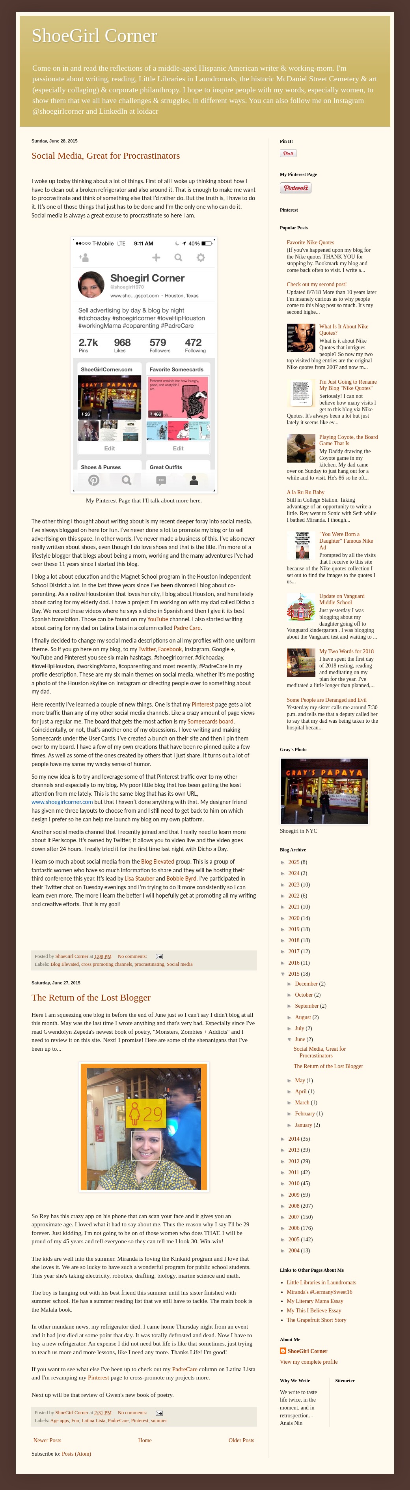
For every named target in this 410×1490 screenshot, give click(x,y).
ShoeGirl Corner (94, 35)
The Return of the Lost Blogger (91, 997)
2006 (295, 1228)
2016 (295, 963)
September (307, 1006)
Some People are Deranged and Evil (327, 700)
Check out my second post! (317, 284)
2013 (295, 1150)
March (303, 1103)
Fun (75, 1420)
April (301, 1092)
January (304, 1125)
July (300, 1028)
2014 (295, 1139)
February (305, 1114)
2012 (295, 1161)
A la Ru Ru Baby (306, 492)
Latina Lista (94, 1420)
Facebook (170, 649)
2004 (295, 1251)
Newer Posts (47, 1440)
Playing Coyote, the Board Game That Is (348, 440)
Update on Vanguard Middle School (342, 599)
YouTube (157, 619)
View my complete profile (309, 1362)
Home (145, 1440)
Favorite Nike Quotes (311, 243)
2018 (295, 940)
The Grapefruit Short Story (317, 1320)
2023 (295, 885)
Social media (179, 964)
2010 (295, 1183)
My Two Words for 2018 (346, 651)
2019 (295, 929)
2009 (295, 1195)
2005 (295, 1240)
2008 (295, 1206)
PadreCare (185, 1369)
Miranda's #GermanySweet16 (319, 1292)
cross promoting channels (106, 964)
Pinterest (203, 704)
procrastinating (149, 964)
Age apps (59, 1420)
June (300, 1039)
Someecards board (210, 721)
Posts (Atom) (76, 1454)
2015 (295, 974)
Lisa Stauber (139, 878)
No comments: (133, 956)
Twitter (147, 649)
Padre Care (187, 628)
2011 (295, 1172)
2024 (295, 873)
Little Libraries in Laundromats (321, 1283)
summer (159, 1420)
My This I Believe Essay (314, 1311)
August (303, 1017)
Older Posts (241, 1440)
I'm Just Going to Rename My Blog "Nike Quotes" (348, 385)
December (307, 984)
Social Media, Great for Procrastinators (106, 155)
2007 (295, 1217)
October (304, 995)
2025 (295, 862)
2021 (295, 907)
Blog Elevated (157, 861)
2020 (295, 918)
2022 (295, 896)
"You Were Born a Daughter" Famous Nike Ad (346, 541)
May (300, 1080)
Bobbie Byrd (181, 878)
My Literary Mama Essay (315, 1301)
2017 (295, 951)
